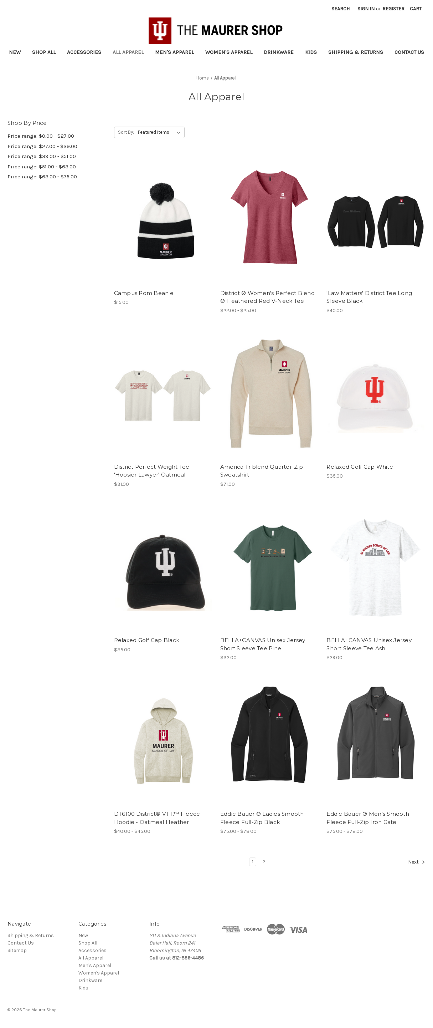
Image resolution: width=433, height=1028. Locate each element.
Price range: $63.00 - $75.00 (42, 176)
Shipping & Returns (355, 52)
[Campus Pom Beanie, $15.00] (163, 220)
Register (393, 9)
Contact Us (409, 52)
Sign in (366, 9)
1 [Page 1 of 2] (252, 862)
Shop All (44, 52)
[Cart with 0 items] (416, 8)
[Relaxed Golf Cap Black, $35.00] (163, 568)
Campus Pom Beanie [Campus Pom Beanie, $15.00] (144, 293)
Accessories (84, 52)
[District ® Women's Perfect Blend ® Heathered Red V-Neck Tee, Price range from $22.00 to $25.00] (269, 220)
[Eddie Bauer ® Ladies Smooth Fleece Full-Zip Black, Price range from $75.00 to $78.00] (269, 741)
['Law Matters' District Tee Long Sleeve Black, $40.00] (376, 220)
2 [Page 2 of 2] (264, 862)
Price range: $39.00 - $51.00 (41, 156)
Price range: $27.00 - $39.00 (42, 146)
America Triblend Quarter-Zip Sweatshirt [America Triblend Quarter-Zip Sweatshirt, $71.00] (261, 470)
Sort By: (126, 132)
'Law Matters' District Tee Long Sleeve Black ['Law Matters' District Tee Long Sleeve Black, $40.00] (369, 297)
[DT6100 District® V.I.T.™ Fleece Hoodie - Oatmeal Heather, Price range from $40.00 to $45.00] (163, 741)
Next (416, 862)
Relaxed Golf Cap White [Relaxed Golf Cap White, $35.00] (359, 466)
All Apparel (128, 52)
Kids (311, 52)
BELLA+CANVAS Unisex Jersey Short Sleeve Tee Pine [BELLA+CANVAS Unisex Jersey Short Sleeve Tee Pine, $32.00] (262, 644)
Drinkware (279, 52)
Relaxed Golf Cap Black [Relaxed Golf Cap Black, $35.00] (147, 640)
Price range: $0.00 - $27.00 (40, 136)
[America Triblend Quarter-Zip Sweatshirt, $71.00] (269, 394)
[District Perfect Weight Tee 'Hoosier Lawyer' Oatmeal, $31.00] (163, 394)
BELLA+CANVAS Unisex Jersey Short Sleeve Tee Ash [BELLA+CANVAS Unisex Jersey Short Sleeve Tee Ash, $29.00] (369, 644)
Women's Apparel (228, 52)
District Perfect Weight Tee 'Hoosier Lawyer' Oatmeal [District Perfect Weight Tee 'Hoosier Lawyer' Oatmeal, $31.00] (152, 470)
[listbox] (160, 132)
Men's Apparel (174, 52)
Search (340, 9)
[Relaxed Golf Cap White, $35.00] (376, 394)
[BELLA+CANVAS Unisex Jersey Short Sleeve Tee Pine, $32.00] (269, 568)
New (15, 52)
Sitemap (17, 950)
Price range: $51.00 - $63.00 (41, 166)
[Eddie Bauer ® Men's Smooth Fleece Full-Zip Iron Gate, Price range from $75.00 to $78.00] (376, 741)
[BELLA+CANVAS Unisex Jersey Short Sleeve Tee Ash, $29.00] (376, 568)
